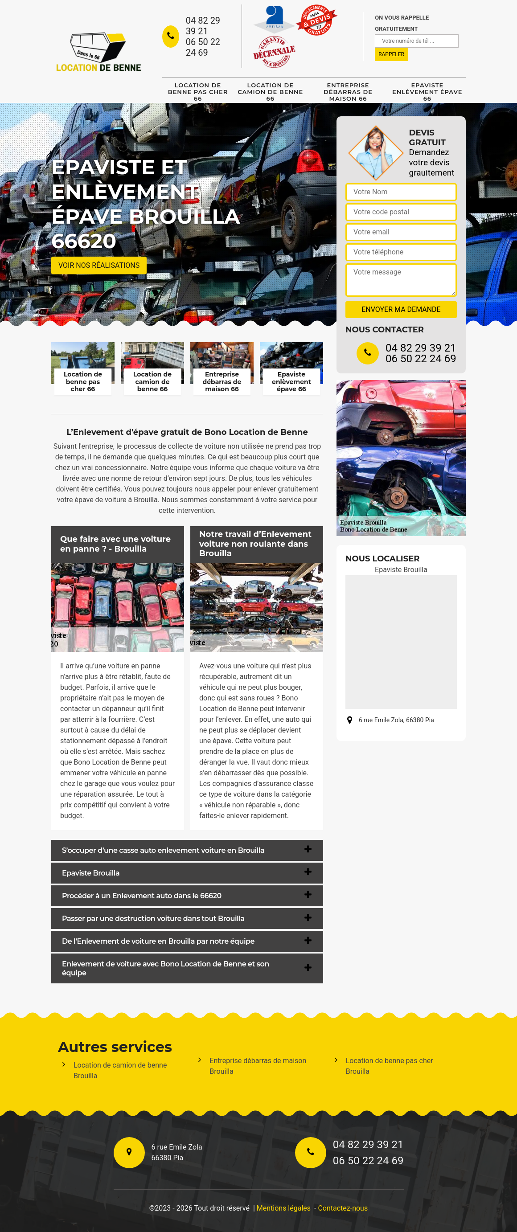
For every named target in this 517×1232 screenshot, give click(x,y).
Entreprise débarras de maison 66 (348, 92)
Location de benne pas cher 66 (198, 92)
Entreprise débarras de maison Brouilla (257, 1066)
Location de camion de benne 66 (270, 92)
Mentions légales (284, 1208)
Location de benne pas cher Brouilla (389, 1066)
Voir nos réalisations (99, 265)
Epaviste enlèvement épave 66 (427, 92)
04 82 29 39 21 (203, 26)
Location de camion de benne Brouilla (120, 1070)
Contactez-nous (343, 1208)
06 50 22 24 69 (203, 47)
